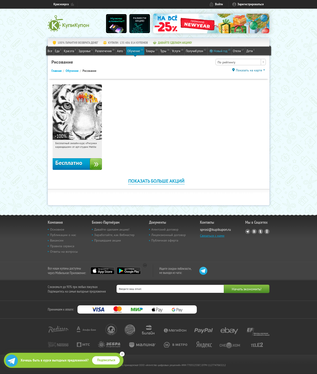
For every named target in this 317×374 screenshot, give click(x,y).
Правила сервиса (62, 246)
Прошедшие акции (107, 240)
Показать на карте (249, 70)
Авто (121, 50)
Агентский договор (164, 229)
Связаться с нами (212, 236)
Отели (238, 50)
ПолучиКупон (196, 50)
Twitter (260, 231)
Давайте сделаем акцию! (111, 229)
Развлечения (105, 50)
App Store (103, 270)
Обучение (135, 50)
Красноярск (61, 4)
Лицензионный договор (168, 235)
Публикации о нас (63, 235)
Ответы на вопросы (64, 251)
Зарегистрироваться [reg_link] (250, 4)
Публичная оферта (164, 240)
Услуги (177, 50)
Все (50, 51)
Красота (70, 50)
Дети (250, 50)
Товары (152, 50)
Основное (57, 229)
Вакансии (57, 240)
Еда (58, 50)
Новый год (222, 50)
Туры (164, 50)
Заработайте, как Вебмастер (114, 235)
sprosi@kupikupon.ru (215, 229)
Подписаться (106, 360)
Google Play (129, 270)
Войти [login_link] (219, 4)
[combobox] (241, 62)
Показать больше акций (156, 181)
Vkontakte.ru (254, 231)
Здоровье (85, 50)
